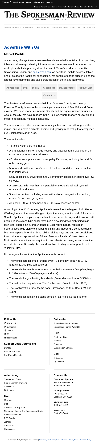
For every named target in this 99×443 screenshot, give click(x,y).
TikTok (8, 330)
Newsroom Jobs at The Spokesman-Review (24, 411)
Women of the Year (43, 27)
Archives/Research (12, 415)
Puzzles (37, 7)
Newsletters (45, 7)
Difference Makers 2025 (12, 27)
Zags (78, 27)
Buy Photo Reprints (13, 355)
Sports (28, 2)
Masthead (8, 400)
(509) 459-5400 (61, 413)
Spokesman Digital (12, 379)
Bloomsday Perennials (59, 27)
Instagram (10, 327)
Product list (85, 88)
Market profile (67, 88)
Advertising (12, 88)
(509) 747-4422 (61, 405)
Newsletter (10, 338)
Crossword (9, 425)
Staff (6, 404)
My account (92, 7)
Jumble (7, 422)
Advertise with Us (21, 47)
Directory (58, 344)
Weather (49, 2)
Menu (5, 2)
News (21, 2)
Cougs (72, 27)
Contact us (49, 95)
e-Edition (54, 7)
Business (36, 2)
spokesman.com (42, 72)
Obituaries (9, 390)
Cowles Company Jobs (14, 407)
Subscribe (83, 7)
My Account (59, 362)
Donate (7, 348)
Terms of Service (61, 440)
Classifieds (62, 7)
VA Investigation (28, 27)
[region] (49, 27)
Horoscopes (9, 429)
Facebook (10, 323)
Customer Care (73, 7)
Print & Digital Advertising (15, 383)
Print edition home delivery (66, 323)
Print (25, 88)
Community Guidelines (47, 440)
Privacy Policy (73, 440)
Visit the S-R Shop (12, 351)
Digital (35, 88)
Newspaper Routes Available (67, 327)
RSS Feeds (9, 418)
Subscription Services (63, 348)
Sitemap (57, 341)
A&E (43, 2)
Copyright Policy (85, 440)
